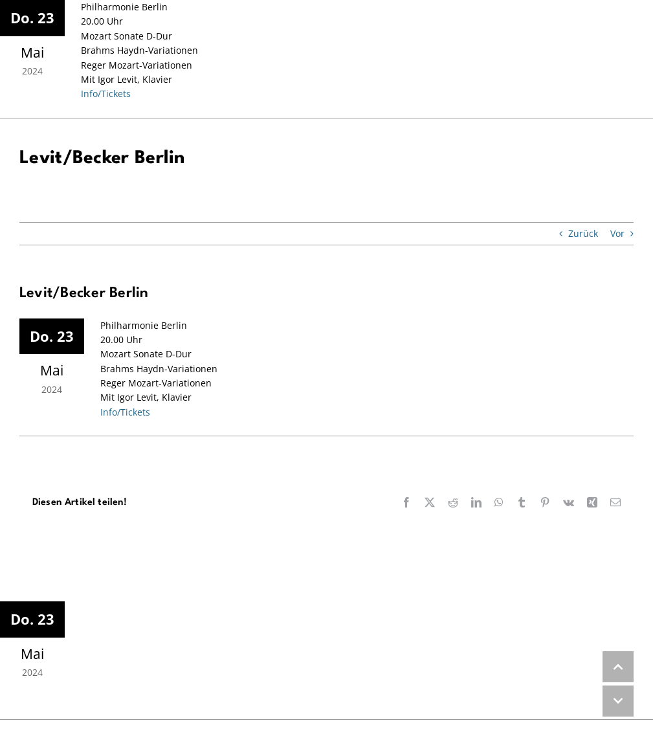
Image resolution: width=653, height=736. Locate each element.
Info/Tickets (106, 93)
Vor (617, 233)
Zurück (583, 233)
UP (618, 666)
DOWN (618, 701)
